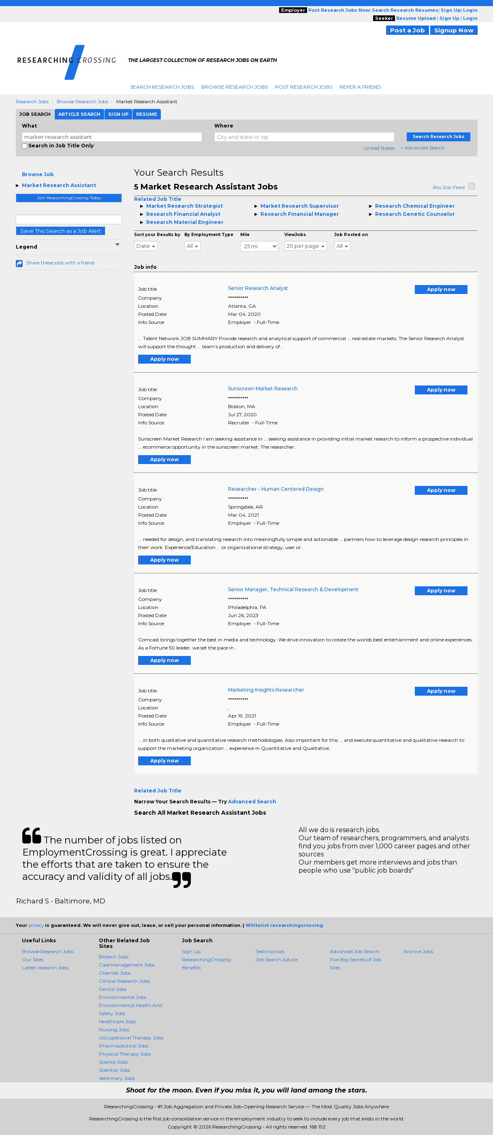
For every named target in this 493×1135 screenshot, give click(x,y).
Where (223, 126)
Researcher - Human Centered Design (276, 489)
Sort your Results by (157, 234)
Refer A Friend (360, 87)
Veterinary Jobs (116, 1078)
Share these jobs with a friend (60, 263)
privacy (36, 925)
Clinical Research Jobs (124, 981)
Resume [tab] (146, 114)
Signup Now (454, 30)
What (29, 126)
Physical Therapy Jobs (125, 1054)
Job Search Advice (277, 959)
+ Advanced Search (423, 148)
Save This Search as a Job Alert (60, 231)
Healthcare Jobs (117, 1021)
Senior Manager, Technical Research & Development (293, 589)
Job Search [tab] (35, 114)
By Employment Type (208, 234)
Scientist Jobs (114, 1070)
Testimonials (270, 951)
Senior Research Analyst (258, 288)
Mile (245, 234)
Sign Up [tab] (118, 114)
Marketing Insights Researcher (266, 690)
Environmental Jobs (122, 997)
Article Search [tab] (79, 114)
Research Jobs (32, 101)
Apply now (441, 289)
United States (379, 148)
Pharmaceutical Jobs (123, 1046)
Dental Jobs (112, 989)
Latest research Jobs (45, 968)
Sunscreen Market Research (263, 388)
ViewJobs (295, 234)
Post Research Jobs (303, 87)
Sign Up (191, 951)
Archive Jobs (418, 951)
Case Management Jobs (127, 965)
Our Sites (32, 959)
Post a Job (407, 30)
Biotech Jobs (113, 957)
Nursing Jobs (114, 1029)
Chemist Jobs (114, 973)
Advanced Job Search (355, 951)
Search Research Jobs (162, 87)
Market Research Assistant (59, 185)
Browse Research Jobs (234, 87)
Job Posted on (351, 234)
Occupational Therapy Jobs (131, 1038)
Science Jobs (113, 1062)
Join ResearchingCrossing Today (69, 197)
